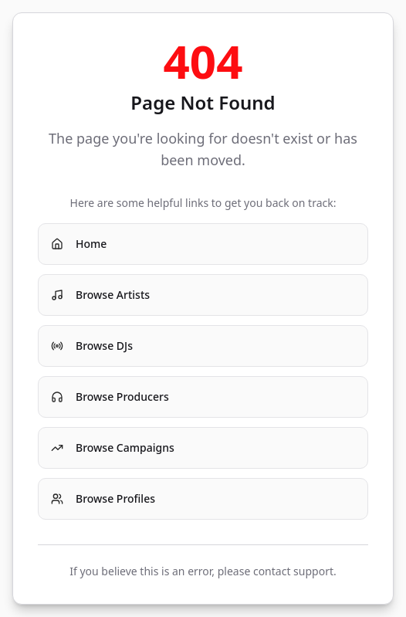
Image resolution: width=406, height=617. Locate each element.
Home (79, 243)
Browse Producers (110, 396)
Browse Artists (100, 294)
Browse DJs (92, 345)
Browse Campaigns (112, 447)
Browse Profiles (103, 498)
